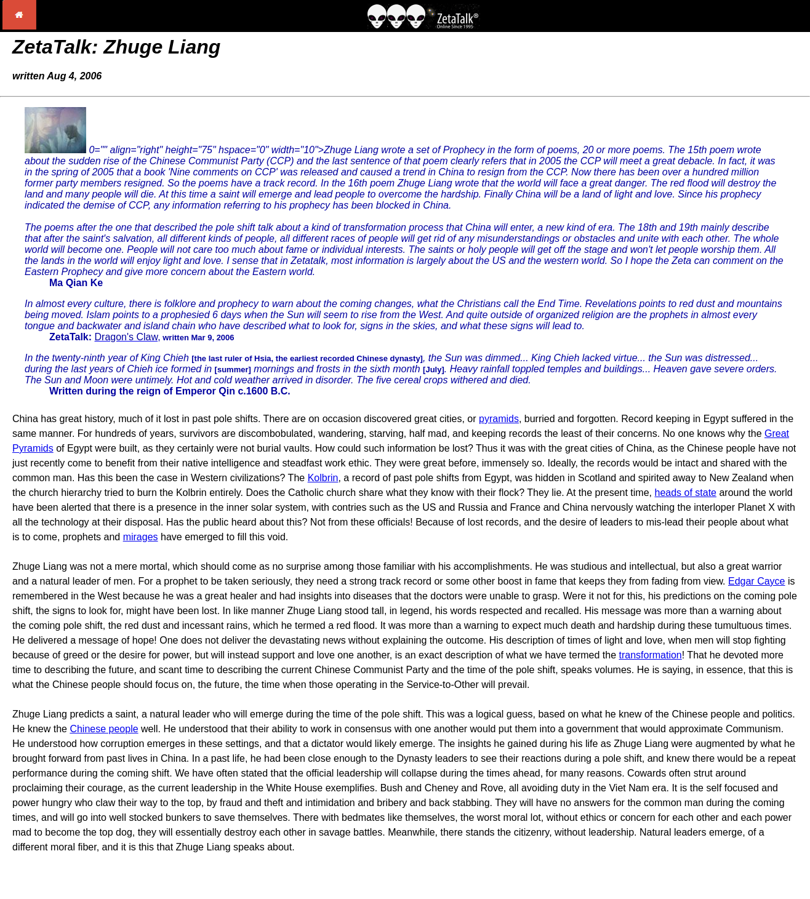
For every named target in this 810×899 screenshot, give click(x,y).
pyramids (499, 419)
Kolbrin (323, 478)
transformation (650, 655)
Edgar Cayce (756, 581)
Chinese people (104, 729)
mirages (140, 537)
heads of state (685, 492)
